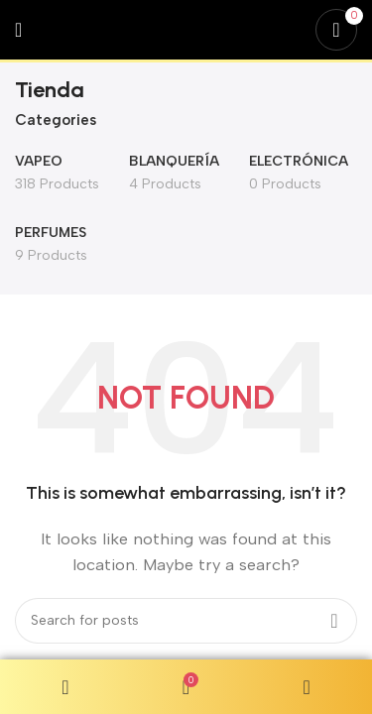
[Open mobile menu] (18, 30)
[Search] (186, 621)
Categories (55, 120)
